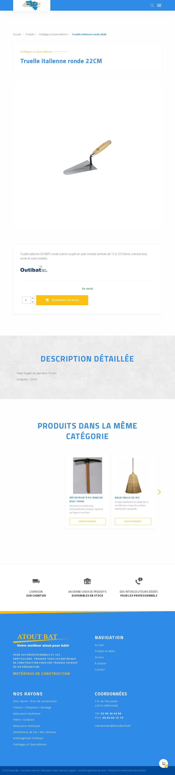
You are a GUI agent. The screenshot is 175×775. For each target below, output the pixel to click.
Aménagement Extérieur (28, 738)
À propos (100, 663)
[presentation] (15, 492)
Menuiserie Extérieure (27, 713)
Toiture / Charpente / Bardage (32, 707)
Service (99, 657)
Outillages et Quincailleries (36, 51)
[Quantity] (26, 300)
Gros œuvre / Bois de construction (35, 701)
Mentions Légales (68, 770)
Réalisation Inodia (49, 770)
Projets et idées (105, 651)
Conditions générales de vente (92, 770)
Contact (100, 669)
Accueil (99, 645)
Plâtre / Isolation (23, 719)
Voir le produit (87, 521)
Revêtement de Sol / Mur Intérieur (34, 732)
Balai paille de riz (127, 497)
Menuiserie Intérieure (26, 726)
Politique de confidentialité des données (127, 770)
